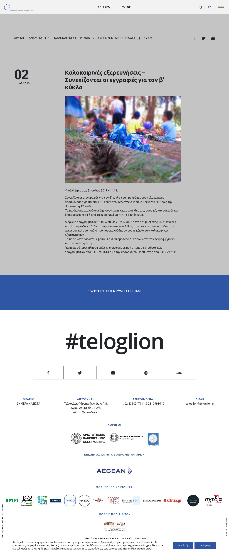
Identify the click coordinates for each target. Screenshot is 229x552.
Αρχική (19, 37)
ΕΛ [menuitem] (209, 7)
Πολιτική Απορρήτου (94, 538)
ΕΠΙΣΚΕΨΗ (105, 7)
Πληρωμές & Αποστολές (133, 538)
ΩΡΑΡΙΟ (28, 399)
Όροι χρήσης (113, 538)
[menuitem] (209, 7)
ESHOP (126, 7)
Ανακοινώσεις (39, 37)
